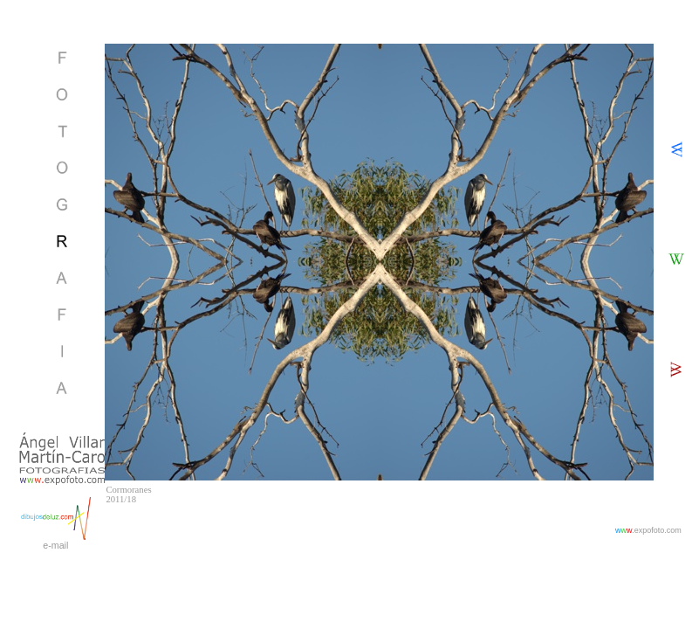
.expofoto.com (648, 530)
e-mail (55, 545)
